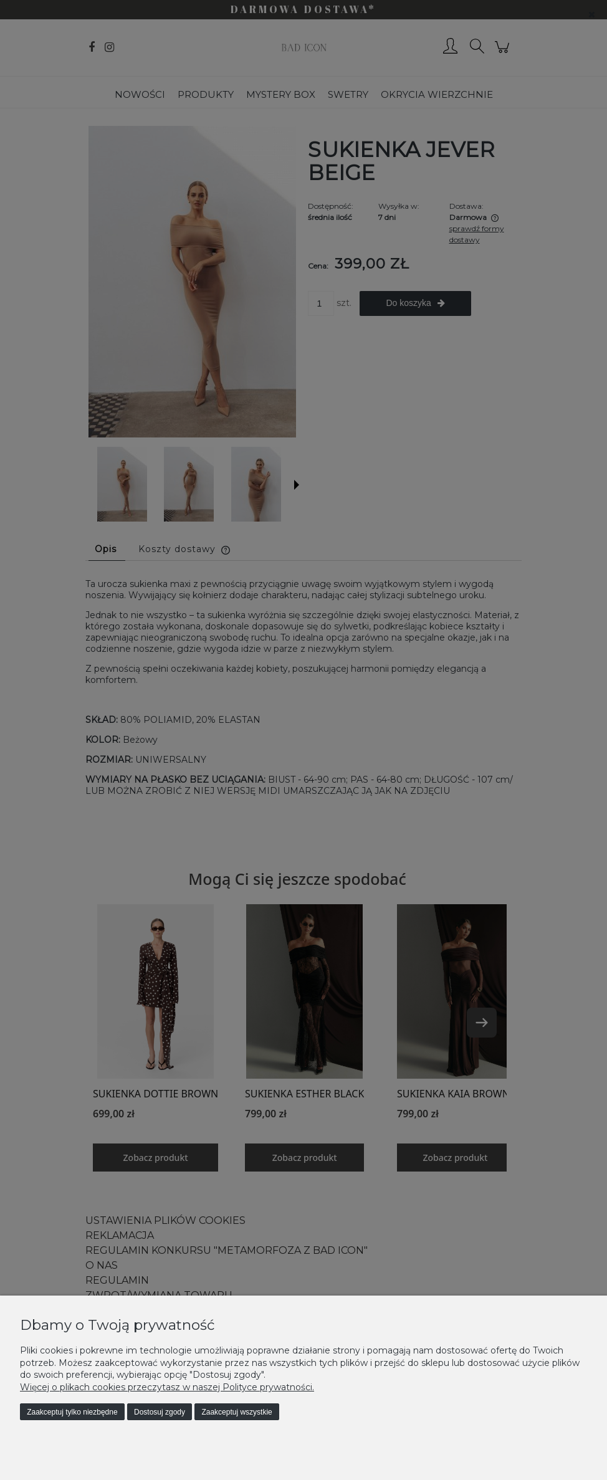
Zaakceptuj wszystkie (236, 1412)
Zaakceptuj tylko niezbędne (72, 1412)
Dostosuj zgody (159, 1412)
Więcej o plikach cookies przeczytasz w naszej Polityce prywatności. (167, 1387)
